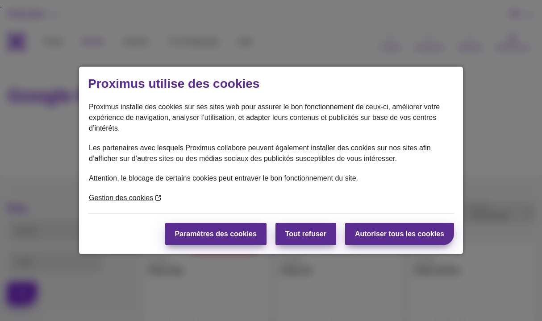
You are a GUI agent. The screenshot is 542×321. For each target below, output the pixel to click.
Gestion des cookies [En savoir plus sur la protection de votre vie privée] (125, 198)
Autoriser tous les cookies (399, 234)
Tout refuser (305, 234)
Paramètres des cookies (216, 234)
